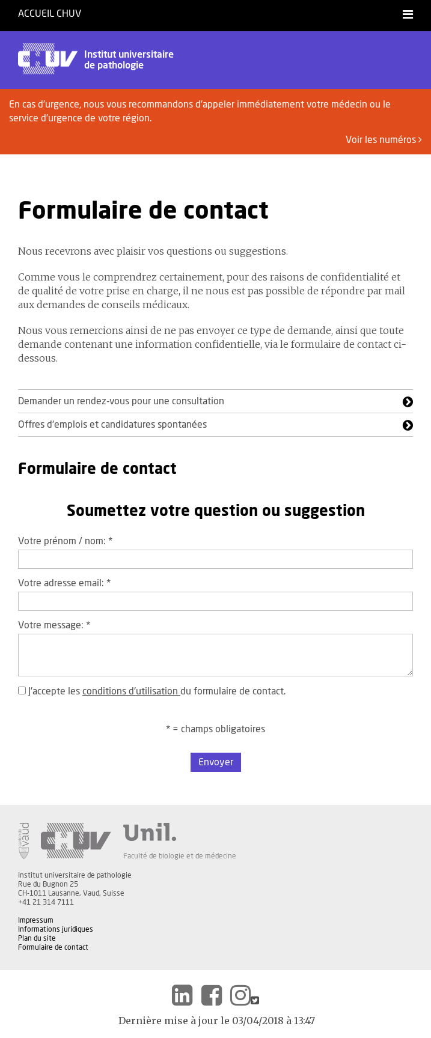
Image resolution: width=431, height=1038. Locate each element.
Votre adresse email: (64, 583)
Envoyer (215, 762)
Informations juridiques (55, 929)
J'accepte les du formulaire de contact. (152, 691)
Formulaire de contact (53, 947)
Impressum (35, 920)
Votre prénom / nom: (65, 541)
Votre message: (54, 625)
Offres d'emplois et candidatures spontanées (112, 424)
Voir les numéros (384, 140)
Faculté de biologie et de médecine (179, 856)
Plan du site (37, 938)
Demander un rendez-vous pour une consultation (121, 401)
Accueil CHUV (49, 14)
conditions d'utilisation (131, 691)
